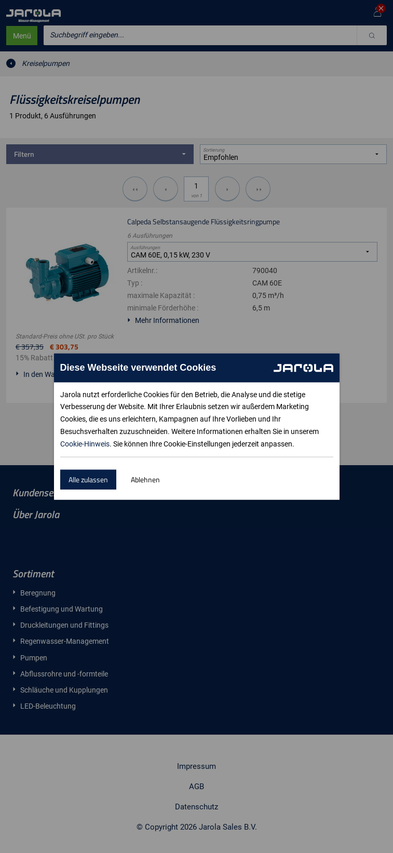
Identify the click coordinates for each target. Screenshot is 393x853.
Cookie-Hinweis (85, 444)
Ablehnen (145, 479)
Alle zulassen (88, 479)
